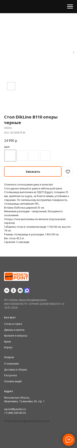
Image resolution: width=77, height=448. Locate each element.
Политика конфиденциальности (26, 421)
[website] (27, 290)
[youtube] (20, 290)
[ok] (13, 290)
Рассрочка (10, 375)
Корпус (8, 347)
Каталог (10, 317)
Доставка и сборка (15, 369)
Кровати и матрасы (15, 335)
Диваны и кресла (14, 330)
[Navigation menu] (70, 7)
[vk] (6, 290)
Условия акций (13, 381)
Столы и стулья (13, 324)
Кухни (7, 341)
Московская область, (17, 397)
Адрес (8, 391)
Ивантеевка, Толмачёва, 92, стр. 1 (24, 401)
